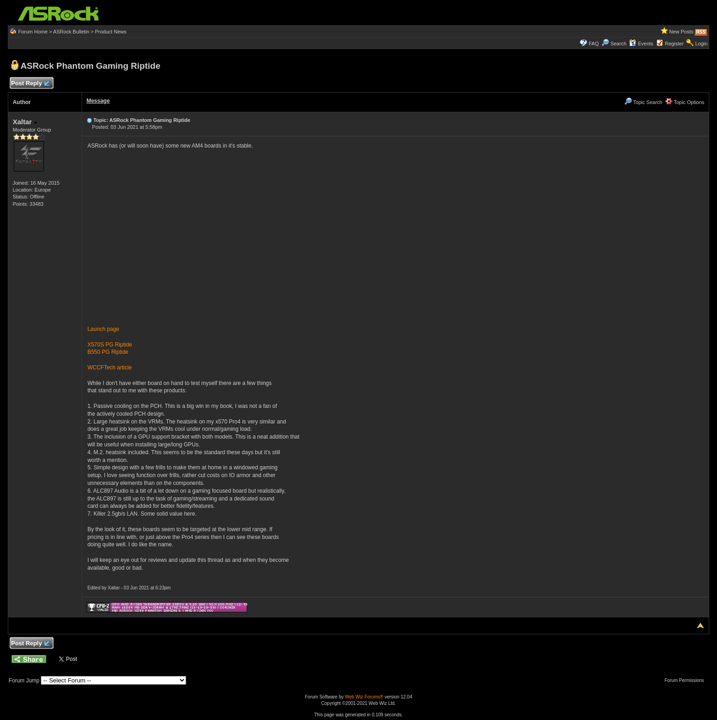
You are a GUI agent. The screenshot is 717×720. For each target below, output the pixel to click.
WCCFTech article (110, 367)
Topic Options (685, 102)
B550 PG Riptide (108, 352)
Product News (110, 31)
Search (618, 43)
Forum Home (33, 31)
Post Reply (30, 84)
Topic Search (643, 102)
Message (98, 101)
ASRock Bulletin (71, 31)
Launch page (103, 329)
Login (701, 43)
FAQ (594, 43)
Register (674, 43)
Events (641, 43)
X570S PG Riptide (110, 344)
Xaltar (25, 122)
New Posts (681, 31)
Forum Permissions (686, 680)
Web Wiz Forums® (364, 696)
